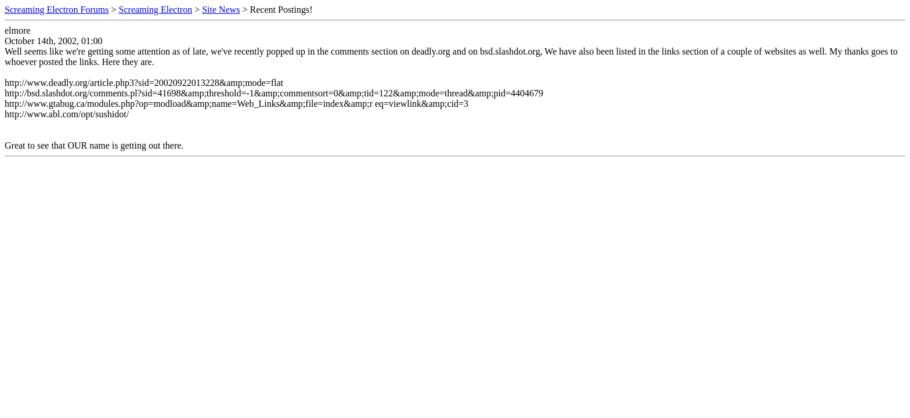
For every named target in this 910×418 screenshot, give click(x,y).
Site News (221, 10)
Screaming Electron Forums (57, 10)
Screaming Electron (156, 10)
